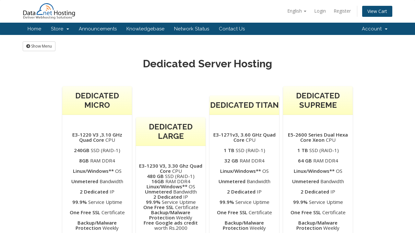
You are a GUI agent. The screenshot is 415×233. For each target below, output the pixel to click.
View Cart (377, 11)
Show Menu (39, 46)
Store (60, 29)
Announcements (98, 29)
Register (342, 11)
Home (34, 29)
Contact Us (232, 29)
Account (374, 29)
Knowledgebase (145, 29)
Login (320, 11)
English (296, 11)
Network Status (191, 29)
